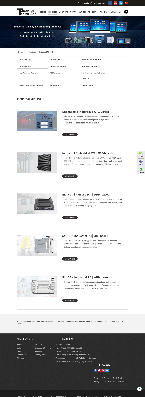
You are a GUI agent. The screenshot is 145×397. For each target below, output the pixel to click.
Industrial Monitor (25, 59)
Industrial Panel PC (53, 59)
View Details (70, 129)
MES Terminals (107, 66)
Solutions (63, 12)
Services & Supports (80, 12)
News (95, 12)
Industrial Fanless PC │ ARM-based (86, 188)
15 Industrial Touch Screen (38, 390)
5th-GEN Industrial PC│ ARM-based (86, 271)
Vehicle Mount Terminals (55, 66)
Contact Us (116, 12)
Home (43, 12)
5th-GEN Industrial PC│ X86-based (85, 229)
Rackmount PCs (80, 73)
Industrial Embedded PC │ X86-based (87, 147)
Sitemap (20, 352)
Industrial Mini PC (46, 52)
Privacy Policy (40, 349)
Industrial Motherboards (27, 66)
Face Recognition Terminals (84, 66)
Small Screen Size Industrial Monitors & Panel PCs (29, 76)
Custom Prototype (108, 73)
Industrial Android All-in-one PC (85, 59)
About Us (104, 12)
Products (52, 12)
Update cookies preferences (105, 379)
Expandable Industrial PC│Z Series (85, 105)
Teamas (140, 164)
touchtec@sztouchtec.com (94, 3)
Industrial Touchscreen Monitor (86, 390)
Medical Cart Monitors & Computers (55, 76)
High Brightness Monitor (61, 390)
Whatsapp (141, 172)
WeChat (140, 156)
